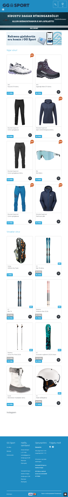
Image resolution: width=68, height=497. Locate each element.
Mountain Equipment (13, 128)
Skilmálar (9, 451)
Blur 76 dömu (40, 268)
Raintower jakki (40, 216)
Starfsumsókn (10, 455)
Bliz (37, 171)
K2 (37, 266)
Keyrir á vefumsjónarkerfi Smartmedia (51, 493)
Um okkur (9, 447)
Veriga (9, 266)
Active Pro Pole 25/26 (14, 354)
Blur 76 (10, 311)
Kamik (9, 396)
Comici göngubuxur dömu (15, 173)
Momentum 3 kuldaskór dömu (16, 398)
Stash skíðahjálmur (41, 398)
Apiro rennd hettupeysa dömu (44, 130)
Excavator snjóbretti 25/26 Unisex (46, 354)
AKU (9, 84)
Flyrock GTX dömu (13, 86)
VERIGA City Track (13, 268)
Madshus (38, 309)
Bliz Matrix (39, 173)
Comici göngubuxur (13, 130)
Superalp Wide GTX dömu (43, 86)
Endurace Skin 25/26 (42, 311)
